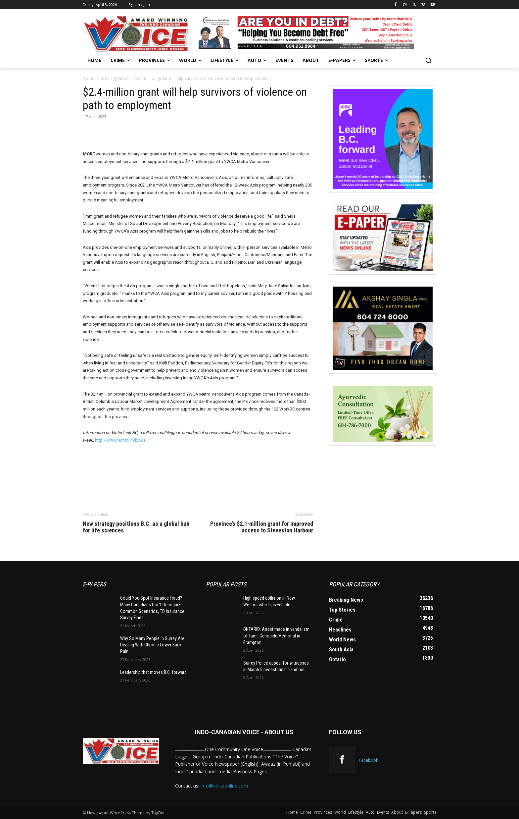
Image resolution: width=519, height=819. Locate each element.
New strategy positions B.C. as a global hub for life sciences (136, 527)
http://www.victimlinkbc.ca (120, 440)
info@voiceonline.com (224, 786)
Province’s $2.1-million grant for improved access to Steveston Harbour (261, 527)
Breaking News (114, 78)
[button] (428, 60)
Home (88, 78)
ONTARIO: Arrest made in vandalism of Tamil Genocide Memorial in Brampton (276, 636)
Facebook (368, 760)
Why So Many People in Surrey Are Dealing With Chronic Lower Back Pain (152, 645)
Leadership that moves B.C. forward (153, 672)
